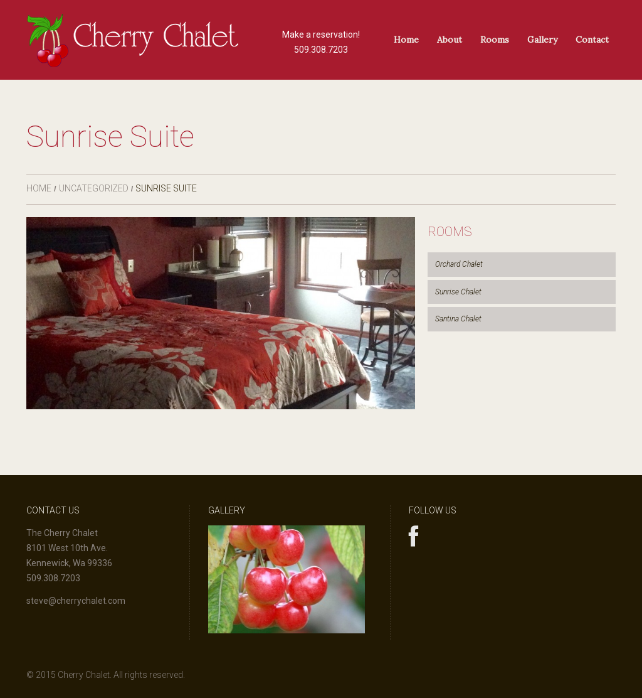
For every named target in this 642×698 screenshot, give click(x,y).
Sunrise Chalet (458, 291)
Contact (592, 39)
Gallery (542, 39)
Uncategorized (94, 188)
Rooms (494, 39)
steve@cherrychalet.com (75, 601)
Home (406, 39)
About (449, 39)
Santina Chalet (458, 318)
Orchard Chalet (459, 264)
